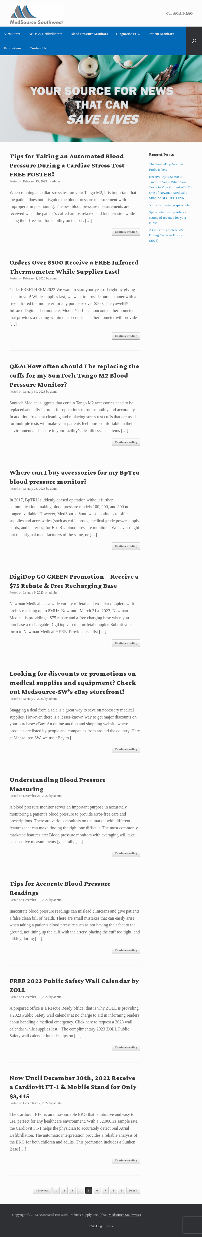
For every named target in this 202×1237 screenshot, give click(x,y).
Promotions (12, 48)
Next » (133, 1190)
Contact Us (38, 48)
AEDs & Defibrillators (45, 34)
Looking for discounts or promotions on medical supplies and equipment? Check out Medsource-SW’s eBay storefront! (72, 682)
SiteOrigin (97, 1226)
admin (56, 181)
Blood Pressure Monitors (89, 34)
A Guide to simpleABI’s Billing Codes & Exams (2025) (166, 235)
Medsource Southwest (124, 1215)
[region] (101, 98)
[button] (194, 41)
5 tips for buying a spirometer (170, 205)
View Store (12, 34)
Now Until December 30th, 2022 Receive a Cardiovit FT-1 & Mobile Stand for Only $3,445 (72, 1087)
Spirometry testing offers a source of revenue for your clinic (168, 217)
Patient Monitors (161, 34)
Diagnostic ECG (128, 34)
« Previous (42, 1190)
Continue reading (126, 231)
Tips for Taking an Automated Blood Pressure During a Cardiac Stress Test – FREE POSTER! (69, 165)
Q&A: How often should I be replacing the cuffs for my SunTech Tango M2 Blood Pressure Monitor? (74, 375)
